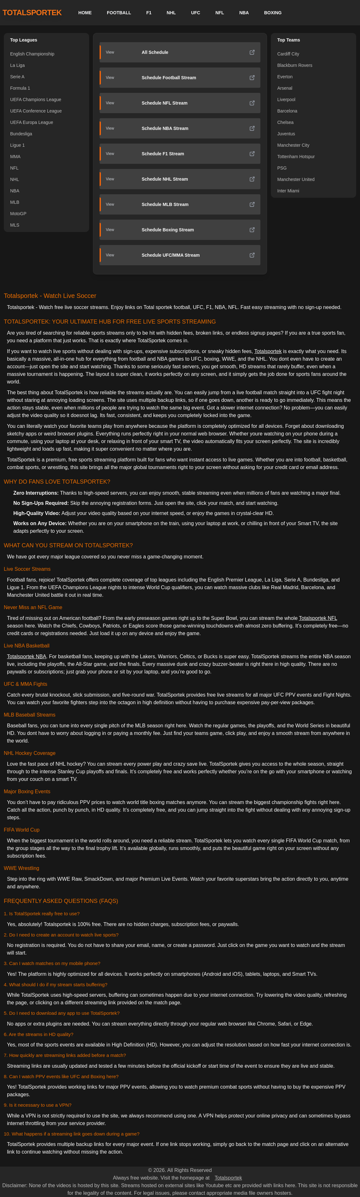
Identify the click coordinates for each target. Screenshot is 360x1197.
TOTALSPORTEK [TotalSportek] (32, 12)
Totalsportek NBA (26, 656)
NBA (244, 12)
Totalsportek (268, 351)
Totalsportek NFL (318, 618)
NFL (219, 12)
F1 (148, 12)
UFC (195, 12)
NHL (171, 12)
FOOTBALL (119, 12)
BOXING (273, 12)
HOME (85, 12)
